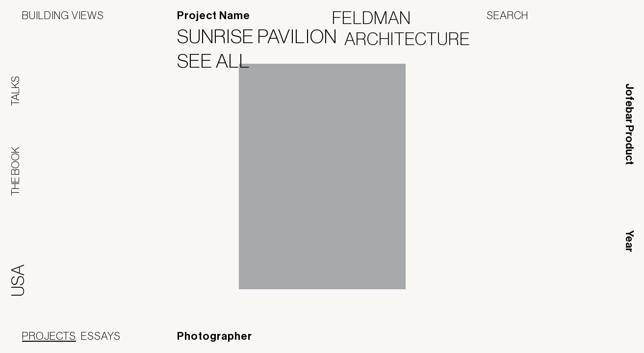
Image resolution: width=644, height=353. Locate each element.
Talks (15, 91)
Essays (101, 336)
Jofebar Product (629, 124)
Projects (49, 336)
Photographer (214, 336)
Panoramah (533, 340)
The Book (15, 171)
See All (219, 61)
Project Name (213, 15)
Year (629, 241)
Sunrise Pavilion (263, 36)
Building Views (63, 15)
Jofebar (596, 337)
